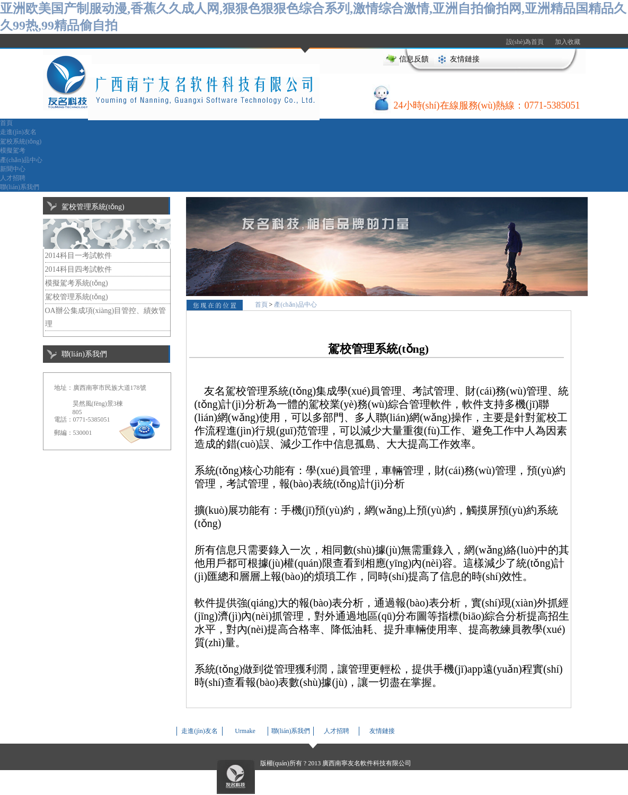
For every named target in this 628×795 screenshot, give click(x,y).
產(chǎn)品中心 (21, 160)
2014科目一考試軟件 (78, 256)
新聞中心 (12, 169)
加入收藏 (567, 42)
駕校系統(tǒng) (20, 141)
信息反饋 (414, 59)
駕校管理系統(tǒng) (76, 297)
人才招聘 (12, 178)
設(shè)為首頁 (525, 42)
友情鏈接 (465, 59)
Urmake (245, 731)
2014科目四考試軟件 (78, 269)
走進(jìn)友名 (18, 132)
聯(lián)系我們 (19, 187)
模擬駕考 (12, 150)
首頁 (6, 123)
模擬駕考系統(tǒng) (76, 283)
